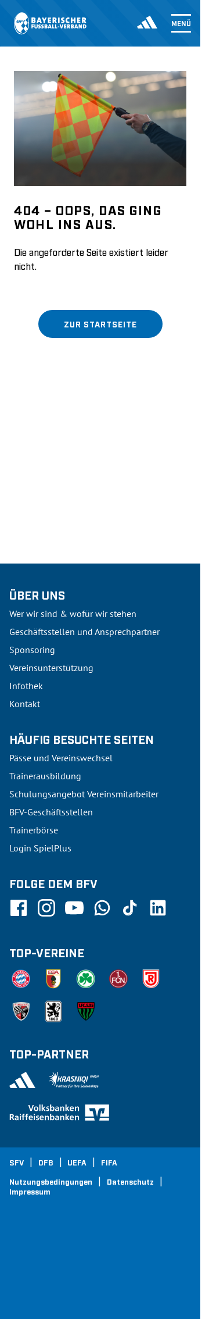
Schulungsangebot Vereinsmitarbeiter (83, 794)
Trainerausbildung (45, 776)
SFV (16, 1162)
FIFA (109, 1162)
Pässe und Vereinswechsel (61, 758)
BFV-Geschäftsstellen (51, 812)
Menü (181, 23)
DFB (45, 1162)
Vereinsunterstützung (51, 667)
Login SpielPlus (40, 848)
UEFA (77, 1162)
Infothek (26, 685)
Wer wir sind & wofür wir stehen (72, 613)
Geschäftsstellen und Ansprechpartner (84, 631)
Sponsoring (32, 649)
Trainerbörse (33, 830)
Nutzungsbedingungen (50, 1181)
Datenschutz (130, 1181)
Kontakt (24, 704)
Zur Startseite (100, 324)
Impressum (30, 1191)
